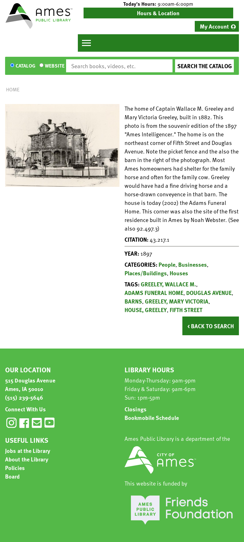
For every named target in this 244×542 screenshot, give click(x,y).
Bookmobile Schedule (152, 417)
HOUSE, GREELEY (146, 309)
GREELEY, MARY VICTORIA (176, 301)
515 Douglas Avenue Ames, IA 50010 (30, 384)
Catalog (25, 66)
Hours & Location (158, 13)
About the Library (26, 459)
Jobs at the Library (27, 450)
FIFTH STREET (186, 309)
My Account (214, 26)
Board (12, 476)
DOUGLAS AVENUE (209, 292)
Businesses (192, 264)
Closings (135, 409)
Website (54, 66)
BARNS (133, 301)
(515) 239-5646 (24, 397)
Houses (179, 273)
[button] (158, 4)
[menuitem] (217, 26)
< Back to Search (210, 326)
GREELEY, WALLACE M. (168, 284)
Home (12, 89)
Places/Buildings (146, 273)
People (167, 264)
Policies (15, 467)
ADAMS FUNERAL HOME (154, 292)
